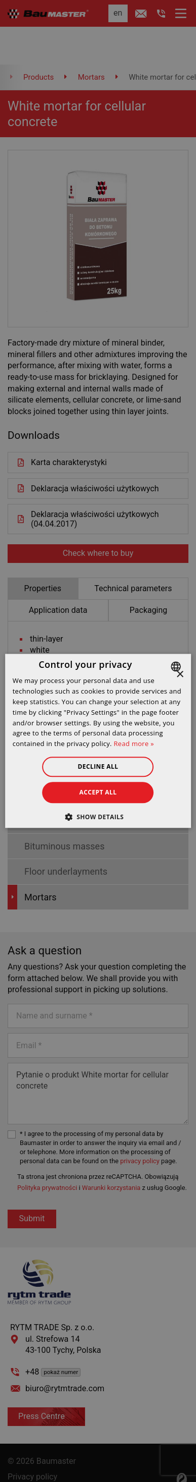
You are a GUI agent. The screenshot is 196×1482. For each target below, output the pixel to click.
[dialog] (98, 741)
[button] (98, 817)
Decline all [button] (98, 766)
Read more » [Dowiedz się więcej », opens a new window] (134, 743)
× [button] (179, 674)
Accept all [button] (98, 792)
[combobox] (177, 666)
